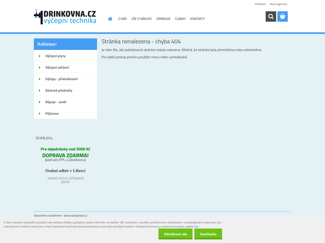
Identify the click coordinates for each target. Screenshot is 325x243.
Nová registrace (278, 4)
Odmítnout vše (175, 234)
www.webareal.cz (75, 215)
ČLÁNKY (180, 18)
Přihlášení (260, 4)
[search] (271, 16)
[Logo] (65, 16)
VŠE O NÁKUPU (141, 18)
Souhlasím (208, 234)
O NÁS (122, 18)
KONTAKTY (197, 18)
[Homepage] (110, 19)
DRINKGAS (163, 18)
